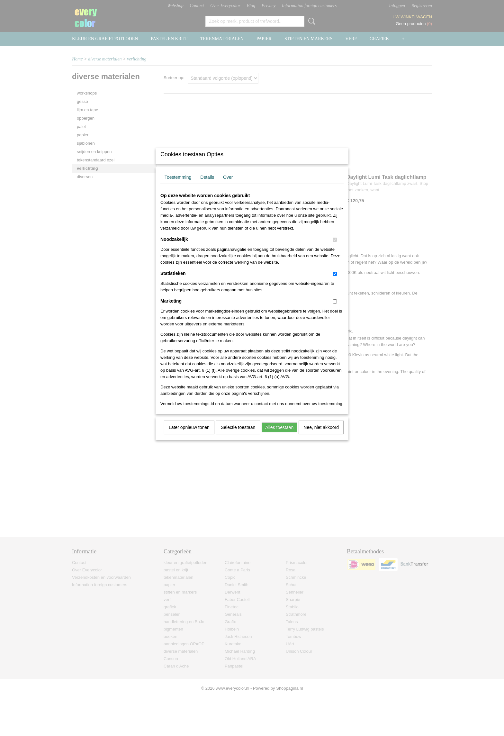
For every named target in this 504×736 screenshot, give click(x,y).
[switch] (335, 248)
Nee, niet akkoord (321, 435)
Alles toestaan (279, 435)
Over (228, 185)
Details (207, 185)
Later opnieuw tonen (189, 435)
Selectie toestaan (238, 435)
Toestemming (178, 185)
